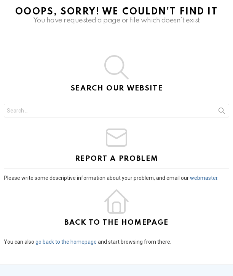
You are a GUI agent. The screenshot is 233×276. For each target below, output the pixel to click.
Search (221, 112)
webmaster (203, 178)
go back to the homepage (66, 242)
